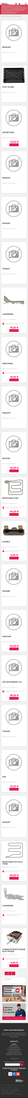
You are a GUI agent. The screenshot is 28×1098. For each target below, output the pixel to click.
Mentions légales (4, 1091)
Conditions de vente (15, 1089)
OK (21, 1064)
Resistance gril (10, 498)
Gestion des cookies (18, 1094)
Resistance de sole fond (12, 863)
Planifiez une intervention (14, 1018)
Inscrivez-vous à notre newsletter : (14, 1062)
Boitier (6, 458)
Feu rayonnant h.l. (12, 682)
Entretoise (8, 132)
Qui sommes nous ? (5, 1089)
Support (6, 637)
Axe (4, 777)
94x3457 (6, 822)
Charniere (7, 314)
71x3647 (6, 269)
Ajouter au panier (14, 144)
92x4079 (6, 413)
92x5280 (6, 591)
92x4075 (6, 178)
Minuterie (7, 364)
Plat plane (8, 87)
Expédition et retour (13, 1091)
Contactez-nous (14, 1058)
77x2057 (6, 731)
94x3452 (6, 223)
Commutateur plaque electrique (13, 950)
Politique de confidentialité (6, 1094)
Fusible (6, 542)
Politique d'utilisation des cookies (8, 1092)
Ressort (6, 47)
